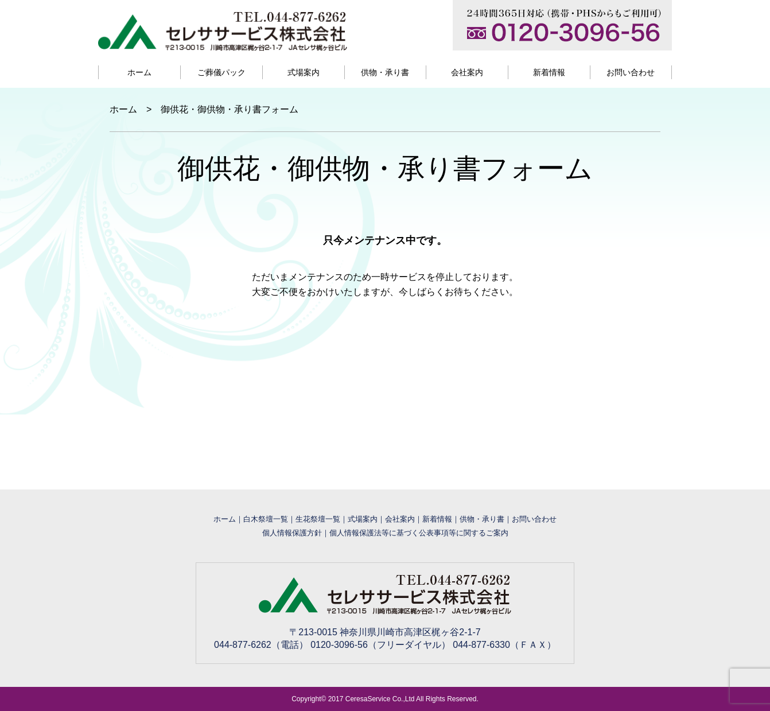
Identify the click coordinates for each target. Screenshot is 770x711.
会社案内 (467, 72)
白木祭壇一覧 (265, 519)
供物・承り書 (385, 72)
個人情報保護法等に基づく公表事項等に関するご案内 (418, 533)
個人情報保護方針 (292, 533)
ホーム (139, 72)
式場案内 (303, 72)
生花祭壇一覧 (317, 519)
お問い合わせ (630, 72)
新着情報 (549, 72)
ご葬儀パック (221, 72)
